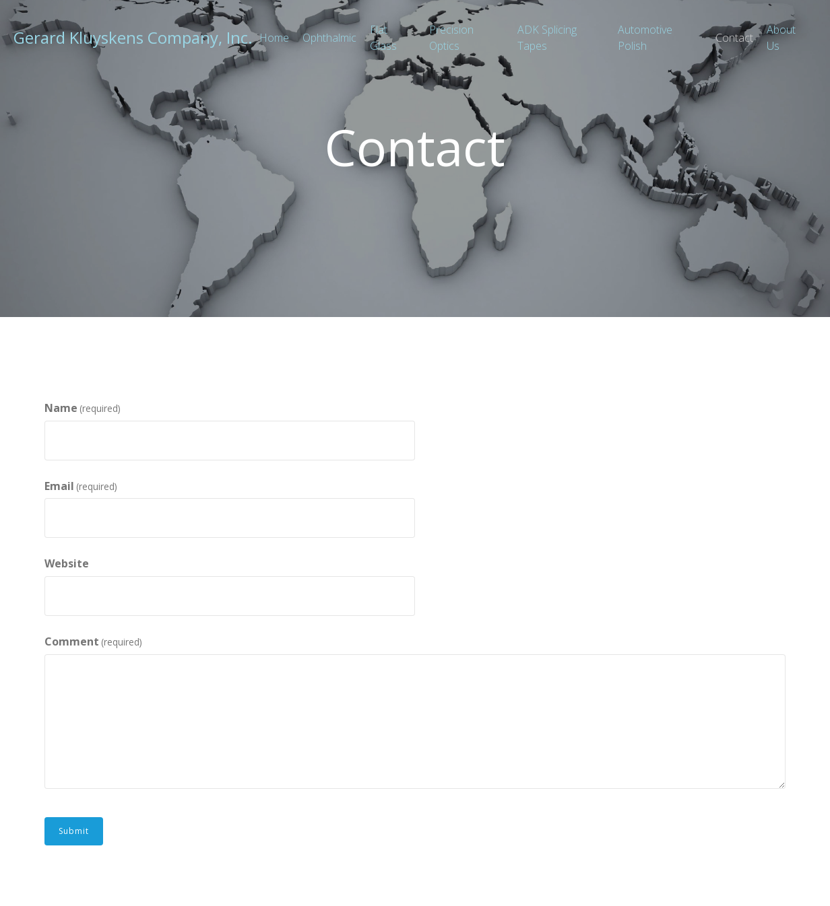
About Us (781, 37)
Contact (734, 37)
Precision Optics (451, 37)
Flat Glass (383, 37)
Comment (93, 642)
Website (66, 563)
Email (80, 487)
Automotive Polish (645, 37)
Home (274, 37)
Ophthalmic (329, 37)
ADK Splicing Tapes (547, 37)
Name (82, 408)
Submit (74, 831)
